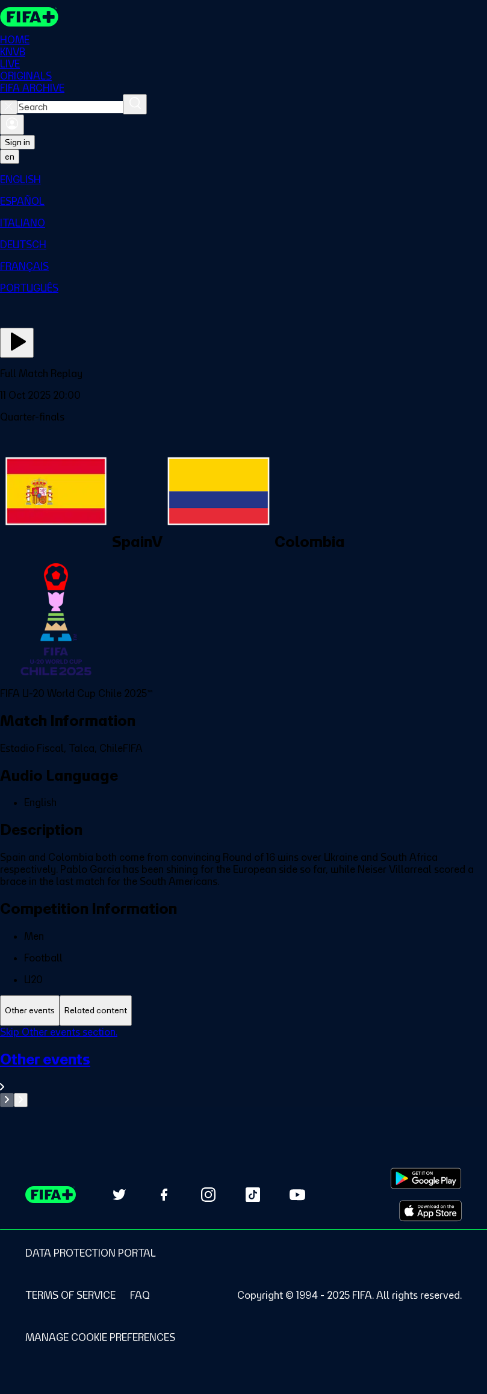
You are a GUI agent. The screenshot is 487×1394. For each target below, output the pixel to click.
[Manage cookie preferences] (100, 1337)
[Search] (135, 104)
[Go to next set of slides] (21, 1100)
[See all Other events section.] (243, 1071)
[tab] (30, 1010)
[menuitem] (243, 179)
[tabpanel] (243, 1066)
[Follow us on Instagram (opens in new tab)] (208, 1194)
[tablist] (243, 1010)
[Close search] (8, 107)
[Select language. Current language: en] (9, 156)
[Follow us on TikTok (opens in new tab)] (253, 1194)
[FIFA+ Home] (29, 17)
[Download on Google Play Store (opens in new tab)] (426, 1178)
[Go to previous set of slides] (7, 1100)
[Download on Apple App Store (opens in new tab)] (430, 1211)
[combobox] (70, 107)
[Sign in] (12, 124)
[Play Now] (17, 343)
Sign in (17, 142)
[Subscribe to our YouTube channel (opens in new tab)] (297, 1194)
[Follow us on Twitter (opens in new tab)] (119, 1194)
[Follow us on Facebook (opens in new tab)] (163, 1194)
